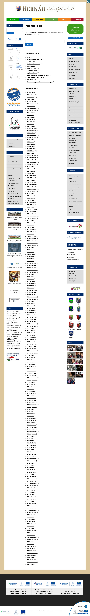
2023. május (30, 171)
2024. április (30, 146)
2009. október (31, 535)
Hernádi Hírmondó (13, 140)
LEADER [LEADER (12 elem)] (9, 334)
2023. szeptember (32, 162)
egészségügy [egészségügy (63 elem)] (14, 315)
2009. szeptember (32, 537)
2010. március (31, 524)
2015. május (30, 387)
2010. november (31, 506)
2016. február (30, 366)
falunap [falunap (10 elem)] (8, 317)
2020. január (30, 261)
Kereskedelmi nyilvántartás (72, 157)
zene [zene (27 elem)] (19, 345)
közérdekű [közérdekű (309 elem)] (17, 332)
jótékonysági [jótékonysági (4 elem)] (15, 323)
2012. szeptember (32, 458)
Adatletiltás (69, 247)
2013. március (31, 445)
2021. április (30, 227)
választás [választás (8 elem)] (16, 345)
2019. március (31, 283)
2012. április (30, 470)
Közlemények (31, 66)
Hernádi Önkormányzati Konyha (75, 193)
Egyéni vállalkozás (71, 250)
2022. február (30, 205)
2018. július (30, 301)
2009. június (30, 542)
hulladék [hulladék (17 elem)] (16, 322)
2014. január (30, 422)
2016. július (30, 355)
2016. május (30, 360)
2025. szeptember (32, 108)
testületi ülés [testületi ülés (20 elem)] (10, 343)
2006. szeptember (32, 553)
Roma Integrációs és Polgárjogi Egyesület (13, 202)
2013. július (30, 436)
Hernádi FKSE (11, 188)
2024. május (30, 144)
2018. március (31, 310)
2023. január (30, 180)
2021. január (30, 234)
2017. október (31, 321)
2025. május (30, 117)
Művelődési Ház (73, 197)
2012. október (31, 456)
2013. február (30, 447)
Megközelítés (72, 75)
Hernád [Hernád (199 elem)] (10, 322)
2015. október (31, 375)
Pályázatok (30, 79)
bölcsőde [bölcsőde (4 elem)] (14, 313)
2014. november (31, 400)
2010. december (31, 503)
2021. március (31, 229)
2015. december (31, 371)
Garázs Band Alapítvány (14, 166)
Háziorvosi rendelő (74, 180)
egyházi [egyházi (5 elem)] (8, 315)
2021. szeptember (32, 216)
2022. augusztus (31, 191)
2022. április (30, 200)
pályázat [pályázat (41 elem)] (14, 338)
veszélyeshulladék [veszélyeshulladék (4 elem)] (10, 345)
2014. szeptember (32, 404)
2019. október (31, 267)
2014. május (30, 413)
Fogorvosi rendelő (74, 186)
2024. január (30, 153)
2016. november (31, 346)
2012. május (30, 467)
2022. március (31, 202)
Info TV (64, 19)
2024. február (30, 151)
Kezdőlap (12, 19)
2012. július (30, 463)
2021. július (30, 220)
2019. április (30, 281)
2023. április (30, 173)
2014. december (31, 398)
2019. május (30, 279)
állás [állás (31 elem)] (12, 347)
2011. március (31, 497)
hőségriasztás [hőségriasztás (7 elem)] (10, 323)
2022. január (30, 207)
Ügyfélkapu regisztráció (72, 257)
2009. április (30, 544)
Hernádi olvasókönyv (74, 69)
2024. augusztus (31, 137)
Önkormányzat (73, 88)
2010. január (30, 528)
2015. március (31, 391)
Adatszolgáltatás (70, 248)
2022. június (30, 196)
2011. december (31, 476)
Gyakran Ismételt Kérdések (34, 59)
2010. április (30, 521)
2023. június (30, 169)
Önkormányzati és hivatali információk (38, 75)
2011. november (31, 479)
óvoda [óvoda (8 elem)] (13, 348)
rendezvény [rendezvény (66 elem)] (11, 340)
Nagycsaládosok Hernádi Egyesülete (14, 197)
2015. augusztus (31, 380)
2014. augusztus (31, 407)
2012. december (31, 452)
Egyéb (28, 57)
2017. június (30, 330)
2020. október (31, 241)
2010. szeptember (32, 510)
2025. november (31, 104)
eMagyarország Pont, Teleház (74, 204)
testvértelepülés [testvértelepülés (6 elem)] (17, 341)
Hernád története (74, 61)
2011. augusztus (31, 485)
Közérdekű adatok (74, 108)
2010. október (31, 508)
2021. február (30, 232)
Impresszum (72, 78)
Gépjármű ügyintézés (71, 252)
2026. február (30, 97)
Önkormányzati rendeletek (34, 77)
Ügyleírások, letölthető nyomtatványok (75, 245)
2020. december (31, 236)
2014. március (31, 418)
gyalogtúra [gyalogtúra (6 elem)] (9, 320)
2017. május (30, 333)
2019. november (31, 265)
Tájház (70, 208)
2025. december (31, 101)
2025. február (30, 124)
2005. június (30, 564)
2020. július (30, 247)
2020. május (30, 252)
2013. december (31, 425)
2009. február (30, 546)
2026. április (30, 92)
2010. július (30, 515)
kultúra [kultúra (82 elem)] (9, 329)
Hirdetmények (72, 153)
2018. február (30, 312)
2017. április (30, 335)
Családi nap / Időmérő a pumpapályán (19, 66)
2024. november (31, 130)
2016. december (31, 344)
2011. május (30, 492)
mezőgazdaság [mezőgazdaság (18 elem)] (14, 336)
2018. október (31, 294)
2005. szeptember (32, 562)
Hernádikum (77, 19)
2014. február (30, 420)
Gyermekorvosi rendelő (75, 183)
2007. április (30, 548)
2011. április (30, 494)
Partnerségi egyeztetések (72, 65)
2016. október (31, 348)
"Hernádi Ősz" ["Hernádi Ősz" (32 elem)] (11, 311)
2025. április (30, 119)
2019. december (31, 263)
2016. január (30, 369)
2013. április (30, 443)
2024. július (30, 139)
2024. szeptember (32, 135)
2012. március (31, 472)
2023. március (31, 175)
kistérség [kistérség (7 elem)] (19, 325)
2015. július (30, 382)
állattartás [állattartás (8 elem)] (9, 347)
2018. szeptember (32, 297)
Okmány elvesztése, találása (73, 255)
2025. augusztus (31, 110)
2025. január (30, 126)
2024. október (31, 133)
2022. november (31, 184)
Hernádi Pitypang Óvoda (75, 200)
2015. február (30, 393)
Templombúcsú (19, 75)
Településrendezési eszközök (74, 92)
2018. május (30, 306)
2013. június (30, 438)
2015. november (31, 373)
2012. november (31, 454)
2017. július (30, 328)
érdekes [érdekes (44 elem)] (9, 349)
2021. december (31, 209)
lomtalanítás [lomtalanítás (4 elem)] (13, 334)
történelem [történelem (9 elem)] (17, 343)
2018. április (30, 308)
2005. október (31, 559)
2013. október (31, 429)
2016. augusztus (31, 353)
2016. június (30, 357)
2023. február (30, 178)
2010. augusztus (31, 512)
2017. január (30, 342)
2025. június (30, 115)
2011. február (30, 499)
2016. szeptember (32, 351)
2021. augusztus (31, 218)
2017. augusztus (31, 326)
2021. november (31, 211)
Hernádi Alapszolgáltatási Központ (74, 175)
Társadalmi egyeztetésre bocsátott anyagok (39, 82)
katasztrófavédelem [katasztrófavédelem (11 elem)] (12, 325)
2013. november (31, 427)
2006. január (30, 557)
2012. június (30, 465)
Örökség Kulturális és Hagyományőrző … (14, 179)
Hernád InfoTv (12, 143)
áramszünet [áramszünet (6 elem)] (17, 347)
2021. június (30, 223)
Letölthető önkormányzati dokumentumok (73, 138)
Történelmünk (38, 19)
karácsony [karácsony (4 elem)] (20, 323)
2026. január (30, 99)
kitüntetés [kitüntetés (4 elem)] (8, 327)
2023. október (31, 160)
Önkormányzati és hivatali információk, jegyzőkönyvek (74, 103)
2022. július (30, 193)
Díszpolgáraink (73, 72)
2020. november (31, 238)
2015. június (30, 384)
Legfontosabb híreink (33, 70)
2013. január (30, 449)
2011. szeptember (32, 483)
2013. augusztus (31, 434)
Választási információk (75, 38)
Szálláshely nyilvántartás (72, 162)
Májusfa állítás (19, 48)
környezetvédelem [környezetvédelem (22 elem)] (12, 331)
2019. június (30, 276)
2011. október (31, 481)
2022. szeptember (32, 189)
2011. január (30, 501)
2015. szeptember (32, 378)
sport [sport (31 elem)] (17, 340)
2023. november (31, 157)
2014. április (30, 416)
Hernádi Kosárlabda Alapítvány (13, 184)
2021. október (31, 214)
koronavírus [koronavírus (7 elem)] (13, 327)
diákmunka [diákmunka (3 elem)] (18, 313)
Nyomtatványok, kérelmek (73, 144)
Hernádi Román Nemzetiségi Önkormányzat (73, 276)
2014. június (30, 411)
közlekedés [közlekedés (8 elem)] (9, 332)
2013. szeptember (32, 431)
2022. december (31, 182)
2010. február (30, 526)
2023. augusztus (31, 164)
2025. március (31, 121)
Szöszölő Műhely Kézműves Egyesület (13, 192)
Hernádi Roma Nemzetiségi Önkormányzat (73, 269)
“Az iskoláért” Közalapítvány (12, 157)
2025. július (30, 112)
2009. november (31, 533)
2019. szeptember (32, 270)
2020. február (30, 258)
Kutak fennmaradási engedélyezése (74, 149)
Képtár (51, 19)
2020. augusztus (31, 245)
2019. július (30, 274)
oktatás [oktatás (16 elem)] (8, 338)
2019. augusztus (31, 272)
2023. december (31, 155)
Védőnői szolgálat (74, 189)
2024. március (31, 148)
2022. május (30, 198)
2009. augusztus (31, 539)
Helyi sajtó (30, 61)
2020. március (31, 256)
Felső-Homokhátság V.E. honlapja (14, 267)
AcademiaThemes (58, 611)
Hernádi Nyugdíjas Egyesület (12, 174)
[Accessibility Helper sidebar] (88, 1)
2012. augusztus (31, 461)
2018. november (31, 292)
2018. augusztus (31, 299)
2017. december (31, 317)
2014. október (31, 402)
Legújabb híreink (32, 73)
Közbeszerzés (72, 111)
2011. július (30, 488)
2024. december (31, 128)
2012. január (30, 474)
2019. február (30, 285)
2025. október (31, 106)
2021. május (30, 225)
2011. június (30, 490)
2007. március (31, 550)
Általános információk (75, 131)
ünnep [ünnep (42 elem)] (17, 349)
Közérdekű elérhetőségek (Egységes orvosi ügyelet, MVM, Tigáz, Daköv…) (75, 29)
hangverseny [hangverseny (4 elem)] (13, 320)
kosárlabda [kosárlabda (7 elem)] (18, 327)
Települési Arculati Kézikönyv (74, 115)
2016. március (31, 364)
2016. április (30, 362)
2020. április (30, 254)
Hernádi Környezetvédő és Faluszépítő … (14, 169)
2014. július (30, 409)
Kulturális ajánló (31, 68)
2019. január (30, 288)
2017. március (31, 337)
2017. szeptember (32, 324)
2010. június (30, 517)
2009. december (31, 530)
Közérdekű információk (33, 64)
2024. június (30, 142)
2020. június (30, 250)
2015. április (30, 389)
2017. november (31, 319)
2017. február (30, 339)
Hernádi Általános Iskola (75, 211)
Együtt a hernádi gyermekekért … (12, 162)
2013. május (30, 440)
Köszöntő (26, 19)
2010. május (30, 519)
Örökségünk (11, 146)
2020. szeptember (32, 243)
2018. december (31, 290)
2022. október (31, 187)
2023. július (30, 166)
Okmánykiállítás (70, 253)
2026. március (31, 95)
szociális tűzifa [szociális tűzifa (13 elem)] (10, 341)
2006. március (31, 555)
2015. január (30, 396)
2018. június (30, 303)
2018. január (30, 315)
